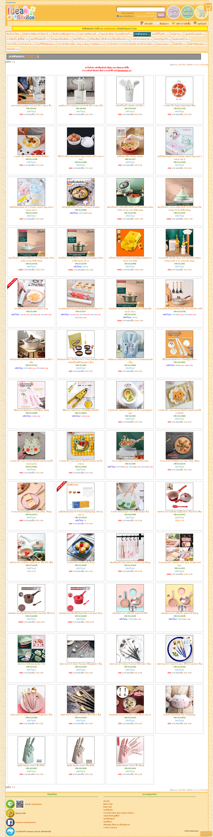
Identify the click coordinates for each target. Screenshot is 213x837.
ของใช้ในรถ (80, 39)
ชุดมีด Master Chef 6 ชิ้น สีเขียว (31, 765)
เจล (156, 13)
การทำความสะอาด (141, 39)
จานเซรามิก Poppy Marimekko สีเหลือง (31, 156)
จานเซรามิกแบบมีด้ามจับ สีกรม (81, 562)
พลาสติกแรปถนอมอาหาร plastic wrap (31, 308)
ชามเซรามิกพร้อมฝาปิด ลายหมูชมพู (179, 714)
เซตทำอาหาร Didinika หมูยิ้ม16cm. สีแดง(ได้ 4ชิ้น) (179, 511)
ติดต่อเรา (164, 24)
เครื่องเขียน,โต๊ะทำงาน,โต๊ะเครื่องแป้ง (109, 39)
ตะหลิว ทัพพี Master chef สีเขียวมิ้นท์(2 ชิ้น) (130, 511)
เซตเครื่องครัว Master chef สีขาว (130, 105)
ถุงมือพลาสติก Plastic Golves (130, 156)
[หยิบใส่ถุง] (31, 111)
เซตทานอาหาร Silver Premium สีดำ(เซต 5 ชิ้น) (130, 664)
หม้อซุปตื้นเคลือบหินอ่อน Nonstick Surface (81, 207)
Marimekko (164, 44)
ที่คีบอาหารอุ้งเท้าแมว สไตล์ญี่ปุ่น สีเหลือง (81, 410)
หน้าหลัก (148, 24)
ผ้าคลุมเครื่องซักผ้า (61, 39)
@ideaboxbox (110, 29)
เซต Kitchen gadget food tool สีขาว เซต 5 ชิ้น (31, 105)
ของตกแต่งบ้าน (181, 39)
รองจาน (145, 16)
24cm (134, 317)
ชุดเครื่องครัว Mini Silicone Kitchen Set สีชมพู (130, 562)
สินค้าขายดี (107, 807)
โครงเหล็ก (139, 16)
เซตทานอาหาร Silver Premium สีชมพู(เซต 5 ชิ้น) (80, 664)
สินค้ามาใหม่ (14, 34)
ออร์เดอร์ (202, 24)
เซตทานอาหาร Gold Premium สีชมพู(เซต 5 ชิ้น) (31, 714)
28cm (186, 314)
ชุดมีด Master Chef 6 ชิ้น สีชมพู (130, 765)
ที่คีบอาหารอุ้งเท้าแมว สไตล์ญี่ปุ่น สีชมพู (31, 410)
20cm (119, 467)
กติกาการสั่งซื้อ (183, 24)
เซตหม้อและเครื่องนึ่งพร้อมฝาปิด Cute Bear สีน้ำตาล (31, 613)
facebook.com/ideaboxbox (25, 822)
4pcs (43, 314)
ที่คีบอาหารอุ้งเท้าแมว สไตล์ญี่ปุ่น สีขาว (179, 359)
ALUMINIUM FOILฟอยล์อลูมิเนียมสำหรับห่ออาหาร (80, 308)
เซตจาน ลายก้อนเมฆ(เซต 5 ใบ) (31, 664)
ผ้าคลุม (152, 13)
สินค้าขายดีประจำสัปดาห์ (37, 34)
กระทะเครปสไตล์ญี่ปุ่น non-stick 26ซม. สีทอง (179, 461)
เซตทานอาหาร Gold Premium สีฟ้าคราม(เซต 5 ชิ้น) (179, 664)
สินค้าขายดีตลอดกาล (65, 34)
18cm (85, 266)
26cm (81, 213)
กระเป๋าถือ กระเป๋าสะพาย (21, 44)
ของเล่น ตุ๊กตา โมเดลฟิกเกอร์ (116, 34)
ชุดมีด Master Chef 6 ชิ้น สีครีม (81, 765)
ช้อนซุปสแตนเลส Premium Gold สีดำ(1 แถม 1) (130, 714)
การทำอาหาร (142, 34)
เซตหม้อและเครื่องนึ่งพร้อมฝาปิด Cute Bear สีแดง (81, 613)
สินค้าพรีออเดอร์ (197, 44)
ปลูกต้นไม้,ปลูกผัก (195, 34)
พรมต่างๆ (177, 34)
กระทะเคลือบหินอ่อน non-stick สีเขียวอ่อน (130, 461)
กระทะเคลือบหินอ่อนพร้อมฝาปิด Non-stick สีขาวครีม (179, 308)
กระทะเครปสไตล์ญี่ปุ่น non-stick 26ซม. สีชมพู (31, 511)
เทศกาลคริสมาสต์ (88, 34)
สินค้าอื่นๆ (179, 44)
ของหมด (13, 49)
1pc (22, 314)
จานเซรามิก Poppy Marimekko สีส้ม (179, 105)
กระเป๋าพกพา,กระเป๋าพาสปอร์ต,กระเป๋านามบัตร (130, 44)
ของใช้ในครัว (160, 34)
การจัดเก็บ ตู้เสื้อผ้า (17, 39)
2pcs (82, 314)
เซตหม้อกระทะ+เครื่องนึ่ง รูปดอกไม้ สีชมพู (179, 613)
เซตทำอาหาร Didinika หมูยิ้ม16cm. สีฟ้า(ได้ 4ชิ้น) (31, 562)
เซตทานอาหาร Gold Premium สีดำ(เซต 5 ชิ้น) (80, 714)
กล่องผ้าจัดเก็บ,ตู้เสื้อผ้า (111, 816)
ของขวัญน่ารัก (162, 39)
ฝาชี (147, 13)
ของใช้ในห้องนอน (46, 44)
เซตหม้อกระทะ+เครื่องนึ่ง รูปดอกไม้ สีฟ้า (130, 613)
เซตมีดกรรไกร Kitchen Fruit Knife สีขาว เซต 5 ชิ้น (81, 105)
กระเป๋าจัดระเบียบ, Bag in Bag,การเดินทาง (81, 44)
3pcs (32, 314)
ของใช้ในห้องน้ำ (39, 39)
